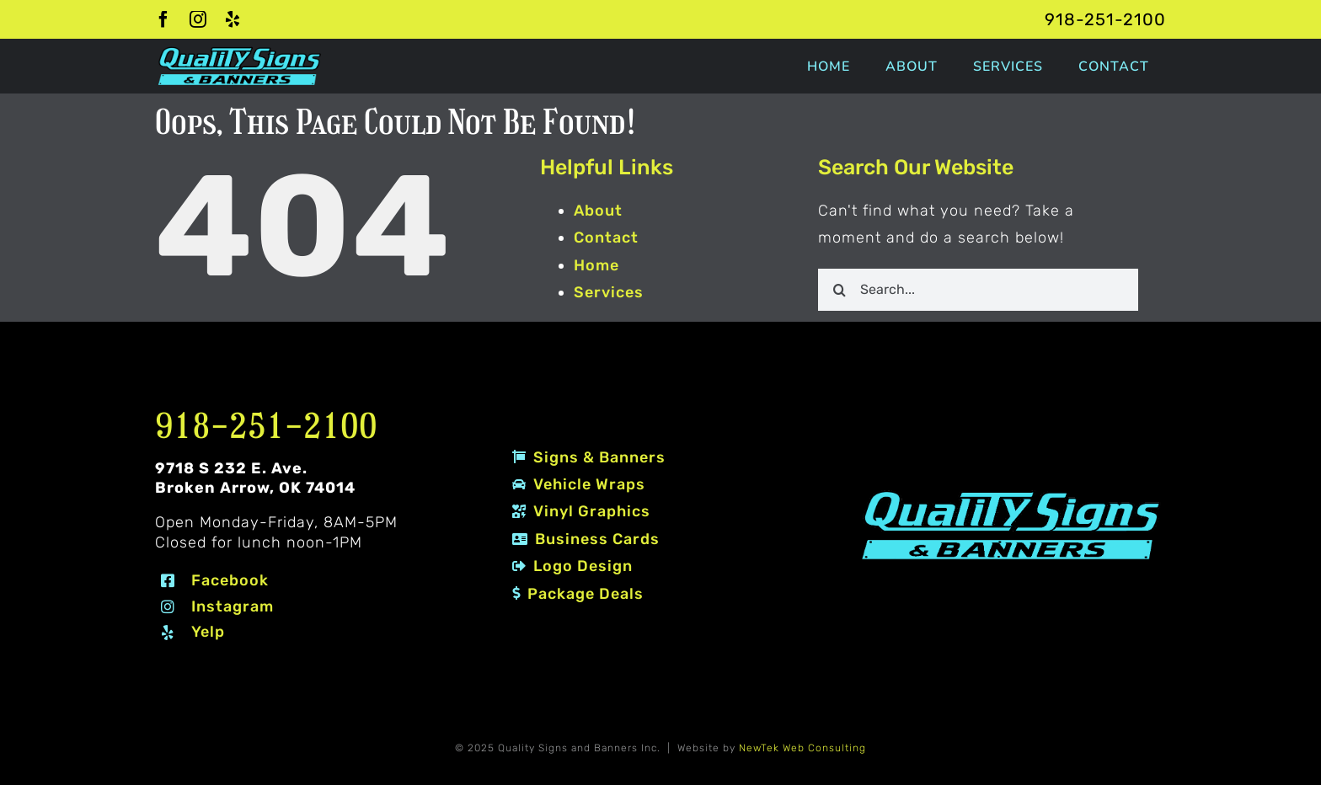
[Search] (839, 290)
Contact (606, 237)
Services (609, 292)
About (598, 210)
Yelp (208, 631)
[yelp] (233, 19)
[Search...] (978, 290)
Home (596, 265)
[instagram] (198, 19)
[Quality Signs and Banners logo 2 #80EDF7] (1011, 493)
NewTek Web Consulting (802, 748)
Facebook (230, 580)
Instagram (232, 606)
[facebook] (164, 19)
